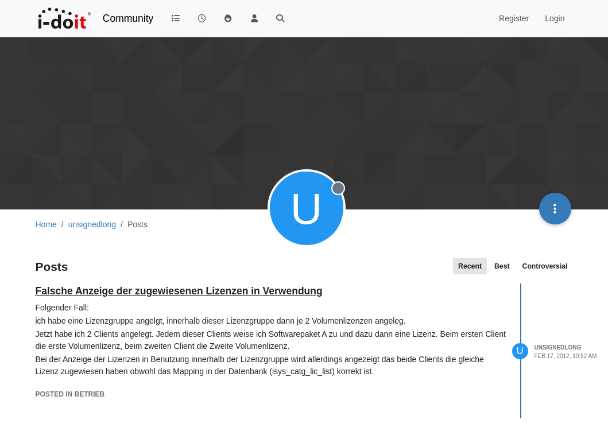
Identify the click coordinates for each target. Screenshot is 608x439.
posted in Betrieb (70, 394)
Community (128, 18)
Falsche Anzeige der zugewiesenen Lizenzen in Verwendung (179, 291)
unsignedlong (558, 347)
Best (502, 266)
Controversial (545, 266)
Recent (470, 266)
